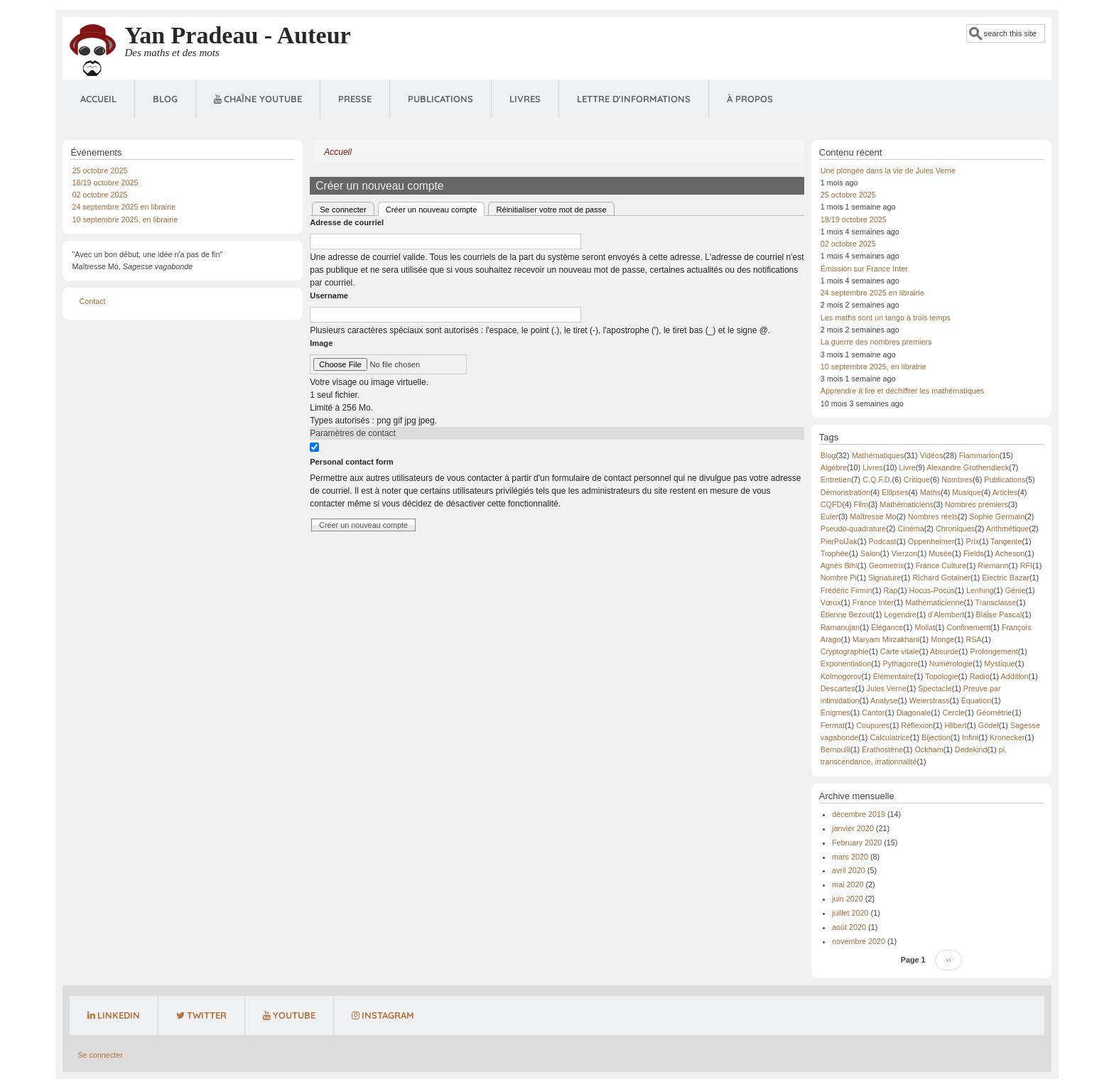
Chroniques (955, 528)
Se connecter (343, 209)
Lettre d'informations (634, 98)
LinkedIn (113, 1015)
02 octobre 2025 (99, 194)
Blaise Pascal (999, 614)
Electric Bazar (1005, 577)
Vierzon (904, 553)
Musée (940, 553)
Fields (973, 553)
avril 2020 (848, 870)
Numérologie (951, 663)
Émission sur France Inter (864, 268)
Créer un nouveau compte (435, 208)
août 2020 (849, 927)
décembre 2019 (858, 814)
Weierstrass (929, 700)
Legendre (900, 614)
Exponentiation (846, 663)
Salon (870, 553)
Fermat (833, 725)
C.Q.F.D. (877, 479)
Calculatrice (889, 737)
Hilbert (955, 725)
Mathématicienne (934, 602)
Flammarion (979, 455)
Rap (891, 590)
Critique (917, 479)
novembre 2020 (858, 941)
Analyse (883, 700)
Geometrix (886, 565)
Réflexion (917, 725)
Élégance (887, 627)
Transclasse (995, 602)
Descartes (838, 688)
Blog (165, 98)
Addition (1015, 676)
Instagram (383, 1015)
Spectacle (934, 688)
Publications (440, 98)
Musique (966, 492)
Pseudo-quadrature (853, 528)
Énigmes (835, 712)
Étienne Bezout (846, 614)
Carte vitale (899, 651)
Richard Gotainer (941, 577)
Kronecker (1007, 737)
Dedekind (971, 749)
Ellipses (895, 492)
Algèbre (834, 467)
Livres (525, 98)
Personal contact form (351, 461)
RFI (1026, 565)
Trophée (835, 553)
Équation (976, 700)
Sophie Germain (996, 516)
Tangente (1006, 541)
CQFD (832, 504)
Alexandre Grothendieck (967, 467)
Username (329, 295)
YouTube (289, 1015)
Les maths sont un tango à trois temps (886, 317)
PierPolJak (839, 541)
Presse (355, 98)
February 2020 (857, 842)
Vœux (831, 602)
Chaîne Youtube (258, 98)
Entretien (836, 479)
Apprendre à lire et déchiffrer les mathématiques (902, 390)
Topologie (941, 676)
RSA (973, 639)
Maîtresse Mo (873, 516)
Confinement (968, 627)
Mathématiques (878, 455)
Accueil (98, 98)
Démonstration (845, 492)
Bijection (936, 737)
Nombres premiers (976, 504)
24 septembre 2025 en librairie (123, 206)
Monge (942, 639)
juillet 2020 (850, 913)
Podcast (883, 541)
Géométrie (994, 712)
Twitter (201, 1015)
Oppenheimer (931, 541)
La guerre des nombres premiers (876, 341)
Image (321, 343)
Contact (92, 301)
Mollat (924, 627)
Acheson (1009, 553)
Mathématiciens (907, 504)
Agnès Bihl (839, 565)
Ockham (928, 749)
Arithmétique (1007, 528)
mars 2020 (850, 856)
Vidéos (931, 455)
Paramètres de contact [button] (353, 433)
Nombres (957, 479)
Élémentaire (893, 676)
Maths (930, 492)
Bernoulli (835, 749)
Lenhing (979, 590)
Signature (884, 577)
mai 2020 (847, 884)
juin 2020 (847, 898)
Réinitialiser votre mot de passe (551, 209)
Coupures (872, 725)
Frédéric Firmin (846, 590)
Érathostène (882, 749)
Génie (1015, 590)
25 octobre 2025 (99, 170)
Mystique (999, 663)
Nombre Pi (839, 577)
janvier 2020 (853, 828)
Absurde (944, 651)
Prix (972, 541)
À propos (750, 98)
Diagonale (914, 712)
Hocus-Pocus (932, 590)
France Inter (873, 602)
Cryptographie (845, 651)
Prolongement (993, 651)
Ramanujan (840, 627)
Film (861, 504)
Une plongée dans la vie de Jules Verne (888, 170)
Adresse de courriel (347, 222)
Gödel (988, 725)
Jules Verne (887, 688)
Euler (829, 516)
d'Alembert (946, 614)
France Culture (941, 565)
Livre (907, 467)
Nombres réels (933, 516)
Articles (1005, 492)
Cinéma (910, 528)
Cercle (953, 712)
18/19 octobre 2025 (105, 182)
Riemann (993, 565)
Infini (970, 737)
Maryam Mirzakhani (886, 639)
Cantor (873, 712)
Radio (980, 676)
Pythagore (899, 663)
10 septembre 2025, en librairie (125, 219)
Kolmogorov (841, 676)
